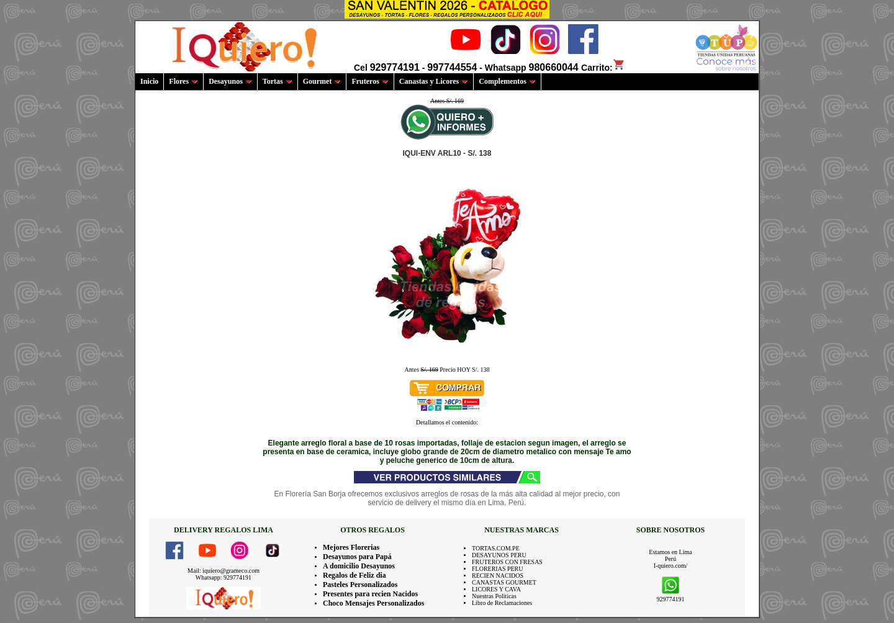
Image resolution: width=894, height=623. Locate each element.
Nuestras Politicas (494, 596)
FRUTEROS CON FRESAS (507, 561)
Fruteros (369, 81)
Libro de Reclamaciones (502, 602)
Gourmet (322, 81)
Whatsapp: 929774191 (223, 577)
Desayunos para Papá (357, 556)
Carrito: (603, 68)
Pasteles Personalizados (360, 584)
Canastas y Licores (433, 81)
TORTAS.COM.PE (496, 548)
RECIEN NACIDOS (497, 575)
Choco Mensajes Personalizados (373, 603)
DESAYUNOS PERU (499, 555)
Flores (183, 81)
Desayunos (230, 81)
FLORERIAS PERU (497, 568)
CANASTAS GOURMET (504, 582)
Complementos (507, 81)
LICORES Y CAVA (496, 589)
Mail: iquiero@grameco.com (223, 570)
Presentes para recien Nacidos (370, 593)
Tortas (277, 81)
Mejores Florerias (351, 547)
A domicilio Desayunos (359, 566)
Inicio (149, 81)
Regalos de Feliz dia (354, 575)
